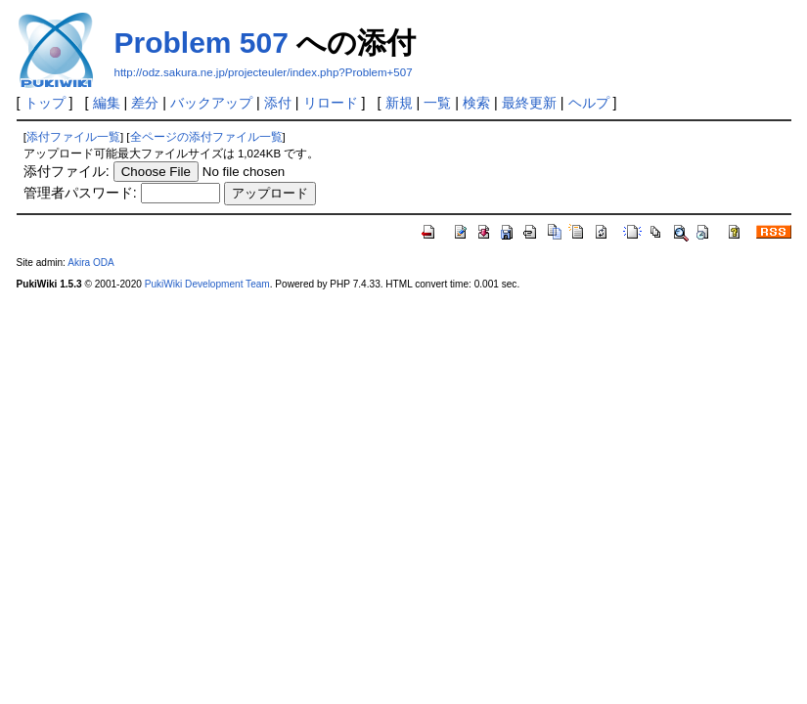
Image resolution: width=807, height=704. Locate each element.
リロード (330, 102)
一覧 (437, 102)
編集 (106, 102)
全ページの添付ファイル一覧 (206, 137)
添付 (277, 102)
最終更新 (529, 102)
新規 (399, 102)
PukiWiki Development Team (207, 284)
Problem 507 (201, 42)
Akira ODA (90, 262)
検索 (476, 102)
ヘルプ (588, 102)
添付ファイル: (66, 171)
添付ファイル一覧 (73, 137)
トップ (45, 102)
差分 (144, 102)
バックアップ (211, 102)
